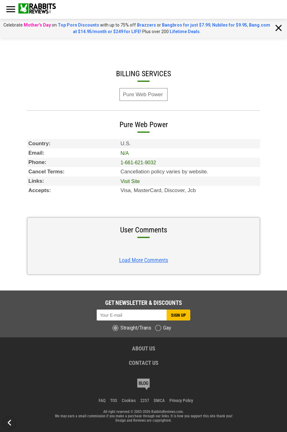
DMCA (159, 400)
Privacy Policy (181, 400)
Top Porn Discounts (78, 24)
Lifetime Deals (185, 31)
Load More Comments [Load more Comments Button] (143, 260)
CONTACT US (143, 363)
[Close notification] (278, 28)
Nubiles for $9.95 (229, 24)
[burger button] (10, 9)
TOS (113, 400)
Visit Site (130, 181)
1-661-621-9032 (138, 162)
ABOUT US (143, 348)
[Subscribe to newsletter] (132, 315)
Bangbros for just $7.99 (186, 24)
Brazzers (146, 24)
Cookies (129, 400)
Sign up (178, 315)
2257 (144, 400)
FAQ (102, 400)
